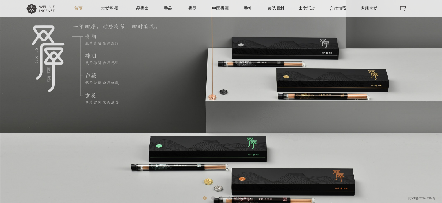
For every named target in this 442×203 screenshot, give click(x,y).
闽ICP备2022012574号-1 (423, 198)
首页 (78, 8)
